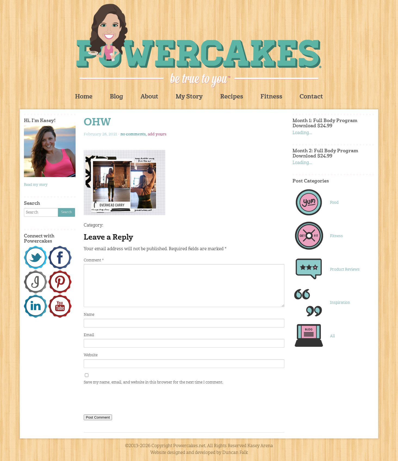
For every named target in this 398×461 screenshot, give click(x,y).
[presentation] (125, 401)
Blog (116, 97)
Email (89, 335)
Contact (311, 97)
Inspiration (340, 303)
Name (89, 315)
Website (91, 355)
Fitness (271, 97)
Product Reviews (345, 269)
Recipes (231, 97)
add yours (157, 134)
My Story (189, 97)
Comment (94, 260)
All (332, 336)
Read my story (36, 185)
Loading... (302, 133)
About (149, 97)
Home (83, 97)
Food (334, 203)
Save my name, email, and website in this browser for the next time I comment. (153, 382)
